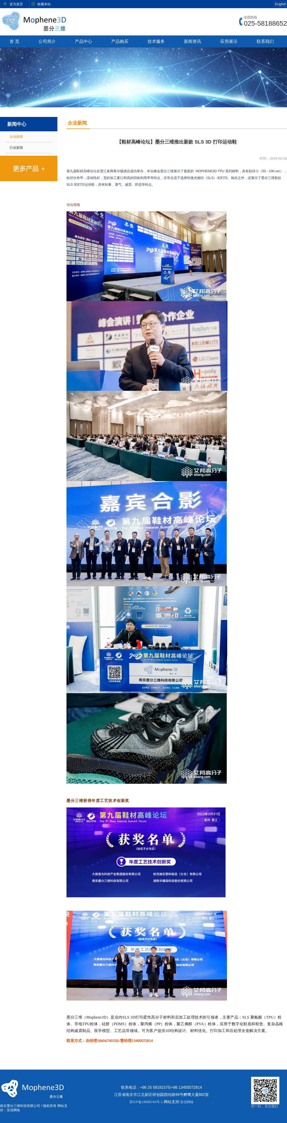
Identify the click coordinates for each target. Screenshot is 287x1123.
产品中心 (83, 41)
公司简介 (47, 41)
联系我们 (265, 41)
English (280, 4)
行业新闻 (16, 148)
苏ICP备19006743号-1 (146, 1102)
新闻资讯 (192, 41)
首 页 (14, 41)
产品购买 (119, 41)
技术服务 (156, 41)
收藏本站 (44, 4)
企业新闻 (16, 136)
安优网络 (186, 1102)
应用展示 (228, 41)
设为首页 (16, 4)
